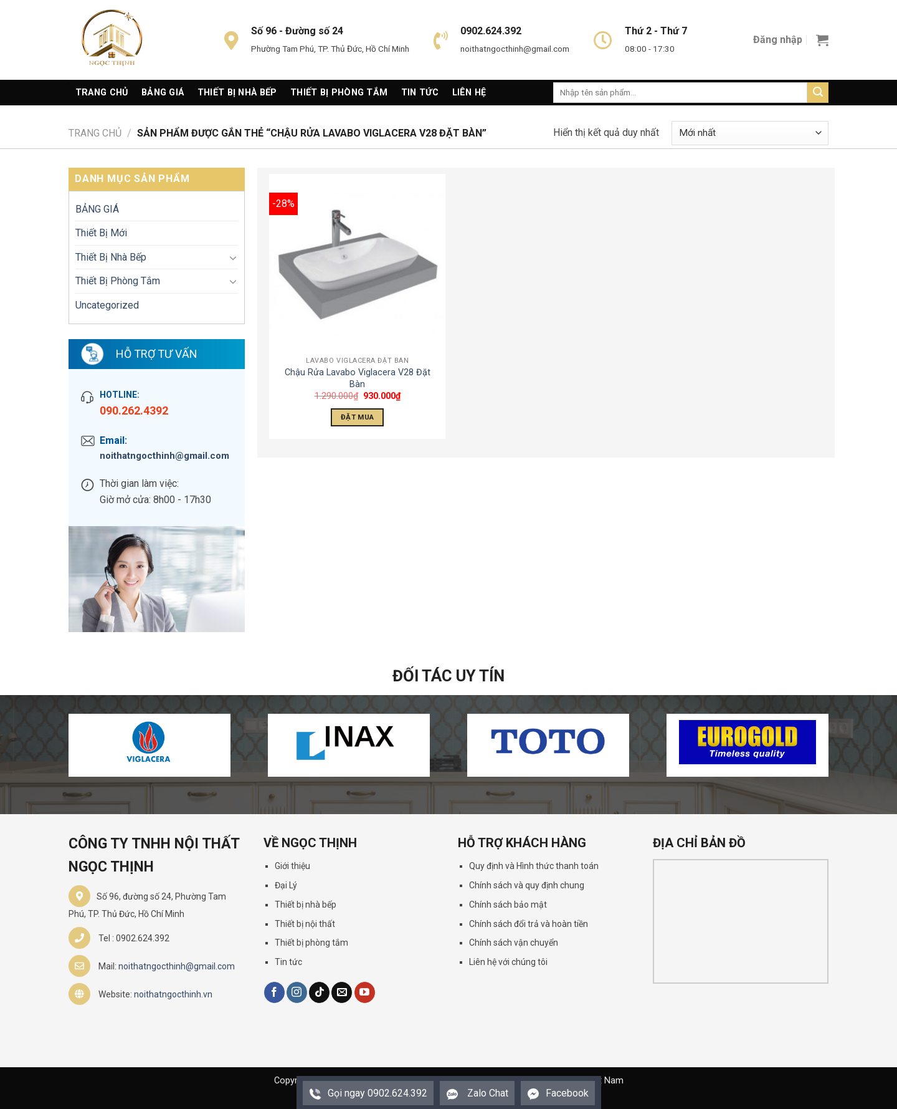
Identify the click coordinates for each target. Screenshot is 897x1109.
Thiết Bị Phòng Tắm (338, 92)
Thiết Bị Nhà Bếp (237, 92)
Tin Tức (420, 92)
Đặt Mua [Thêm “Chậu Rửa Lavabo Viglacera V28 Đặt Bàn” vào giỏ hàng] (357, 417)
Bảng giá (162, 92)
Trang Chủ (101, 92)
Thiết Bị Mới (101, 233)
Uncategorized (107, 305)
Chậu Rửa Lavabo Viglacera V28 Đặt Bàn (357, 378)
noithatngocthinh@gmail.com (164, 455)
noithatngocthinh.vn (173, 994)
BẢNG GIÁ (97, 209)
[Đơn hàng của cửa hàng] (750, 133)
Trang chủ (95, 133)
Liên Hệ (469, 92)
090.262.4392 (134, 410)
